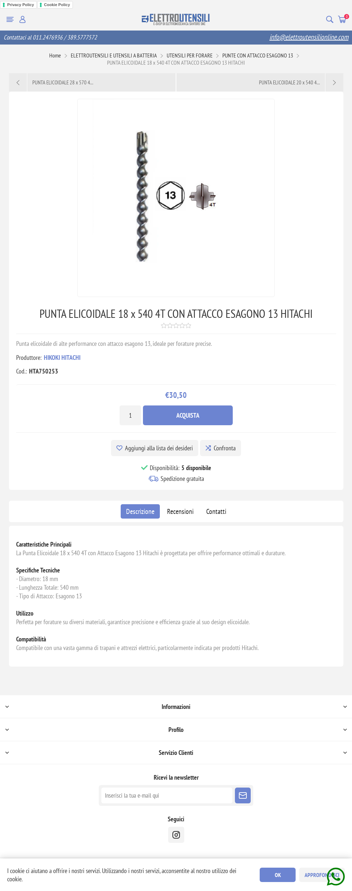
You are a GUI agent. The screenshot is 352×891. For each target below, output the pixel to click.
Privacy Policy (20, 5)
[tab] (140, 511)
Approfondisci (322, 874)
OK (278, 874)
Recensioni (180, 511)
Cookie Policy (57, 5)
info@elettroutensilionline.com (308, 37)
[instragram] (176, 835)
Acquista (187, 415)
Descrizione (140, 511)
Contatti (216, 511)
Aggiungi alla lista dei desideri (159, 448)
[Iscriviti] (166, 795)
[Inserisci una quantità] (130, 415)
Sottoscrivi (243, 795)
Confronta (225, 448)
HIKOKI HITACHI (62, 357)
